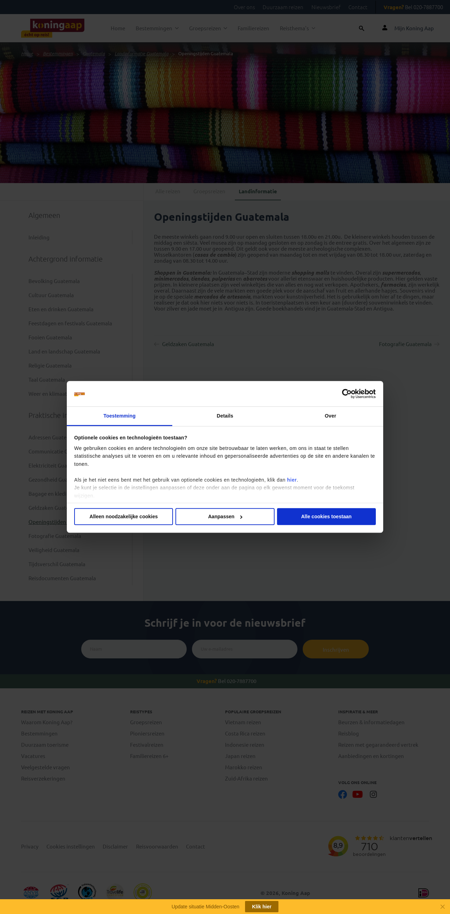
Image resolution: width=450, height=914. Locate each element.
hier (292, 480)
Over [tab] (330, 416)
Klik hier (261, 906)
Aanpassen (225, 517)
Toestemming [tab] (119, 416)
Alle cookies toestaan (326, 517)
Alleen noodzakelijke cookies (124, 517)
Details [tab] (225, 416)
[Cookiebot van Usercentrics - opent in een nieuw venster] (345, 394)
